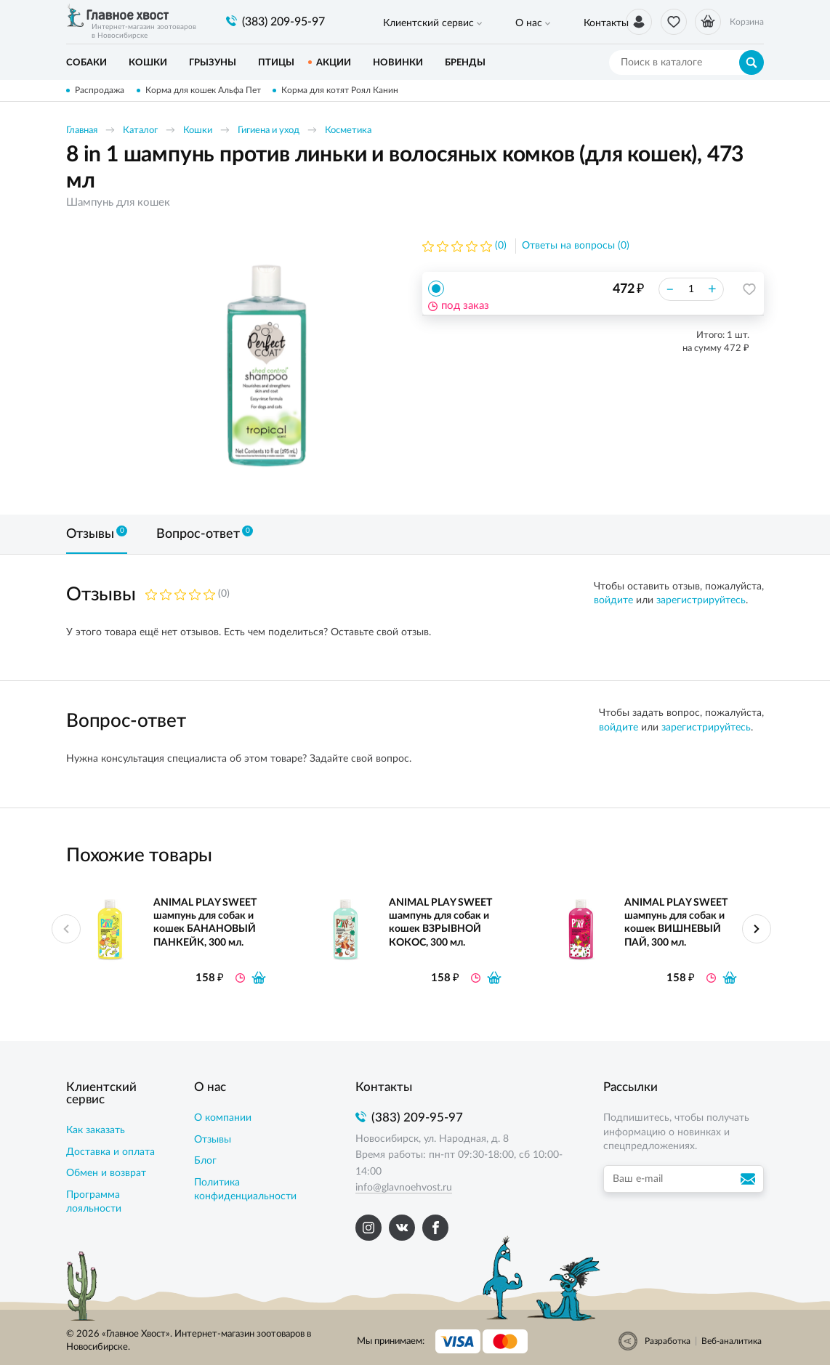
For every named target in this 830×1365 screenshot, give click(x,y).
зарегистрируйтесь (701, 600)
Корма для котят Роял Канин (344, 90)
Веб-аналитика (731, 1341)
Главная (81, 130)
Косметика (348, 130)
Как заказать (95, 1130)
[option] (266, 365)
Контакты (549, 22)
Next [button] (756, 928)
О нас (494, 22)
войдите (613, 600)
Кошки (197, 130)
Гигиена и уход (268, 130)
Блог (205, 1161)
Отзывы (212, 1140)
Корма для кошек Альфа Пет (205, 90)
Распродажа (99, 90)
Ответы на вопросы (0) (575, 246)
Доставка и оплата (110, 1152)
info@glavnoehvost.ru (403, 1188)
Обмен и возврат (106, 1173)
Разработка (667, 1341)
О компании (222, 1118)
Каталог (140, 130)
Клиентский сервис (416, 22)
